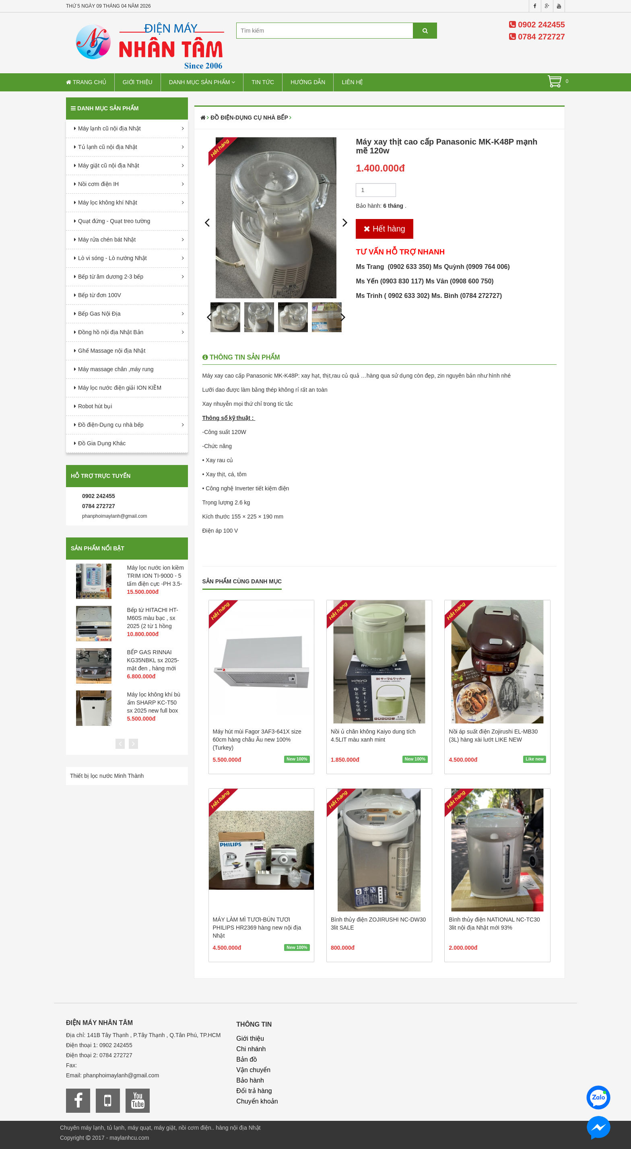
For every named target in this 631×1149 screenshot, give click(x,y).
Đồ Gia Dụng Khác (102, 443)
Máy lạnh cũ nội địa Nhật (109, 128)
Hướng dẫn (308, 82)
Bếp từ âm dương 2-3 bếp (110, 276)
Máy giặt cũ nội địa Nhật (108, 165)
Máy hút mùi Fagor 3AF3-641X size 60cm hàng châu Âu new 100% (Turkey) (257, 739)
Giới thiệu (138, 82)
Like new (534, 759)
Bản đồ (246, 1059)
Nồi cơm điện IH (98, 184)
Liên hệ (352, 82)
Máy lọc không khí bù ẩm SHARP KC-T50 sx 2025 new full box (154, 702)
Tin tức (263, 82)
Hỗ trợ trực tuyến (100, 476)
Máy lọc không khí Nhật (107, 202)
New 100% (297, 759)
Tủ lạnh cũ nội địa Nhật (107, 147)
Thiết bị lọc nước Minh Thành (107, 776)
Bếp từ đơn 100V (99, 295)
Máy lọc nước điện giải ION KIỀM (119, 387)
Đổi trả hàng (254, 1090)
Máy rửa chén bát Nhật (107, 239)
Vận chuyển (253, 1069)
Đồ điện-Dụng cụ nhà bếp (111, 425)
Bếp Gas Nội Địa (99, 313)
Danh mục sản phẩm (202, 82)
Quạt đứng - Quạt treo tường (114, 221)
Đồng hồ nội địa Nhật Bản (110, 332)
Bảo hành (250, 1080)
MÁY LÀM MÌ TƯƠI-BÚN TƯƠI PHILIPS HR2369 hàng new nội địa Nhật (257, 927)
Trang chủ (86, 82)
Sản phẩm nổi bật (97, 548)
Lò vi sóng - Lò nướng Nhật (112, 258)
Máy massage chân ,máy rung (116, 369)
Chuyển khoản (257, 1101)
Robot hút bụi (95, 406)
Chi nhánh (251, 1049)
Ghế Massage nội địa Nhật (111, 350)
